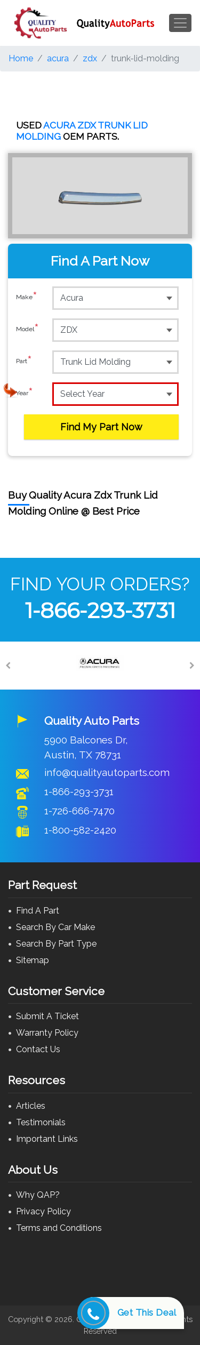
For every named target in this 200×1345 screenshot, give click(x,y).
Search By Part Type (56, 944)
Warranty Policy (47, 1033)
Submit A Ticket (47, 1016)
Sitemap (32, 960)
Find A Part (37, 911)
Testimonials (41, 1122)
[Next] (192, 665)
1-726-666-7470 (79, 810)
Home (21, 58)
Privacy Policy (43, 1211)
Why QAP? (38, 1195)
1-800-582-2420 (80, 830)
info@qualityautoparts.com (107, 772)
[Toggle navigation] (180, 23)
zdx (90, 58)
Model (27, 329)
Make (26, 297)
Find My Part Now (101, 427)
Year (24, 393)
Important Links (47, 1139)
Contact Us (38, 1049)
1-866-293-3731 (100, 610)
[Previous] (8, 665)
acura (58, 58)
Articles (30, 1106)
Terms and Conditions (59, 1228)
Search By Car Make (55, 927)
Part (24, 361)
